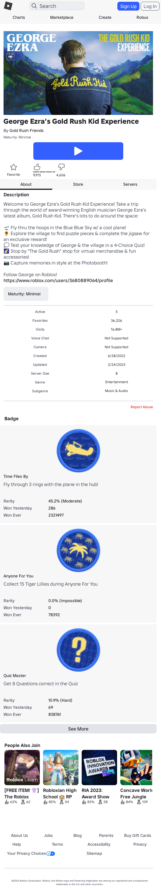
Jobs (48, 835)
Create (105, 17)
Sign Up (128, 6)
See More (78, 729)
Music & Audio (116, 390)
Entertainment (116, 382)
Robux (142, 17)
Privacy (140, 844)
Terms (57, 844)
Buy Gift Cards (137, 835)
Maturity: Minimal (17, 137)
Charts (19, 17)
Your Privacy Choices (31, 853)
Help (16, 844)
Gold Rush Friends (26, 130)
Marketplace (61, 17)
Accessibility (99, 844)
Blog (77, 835)
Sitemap (94, 853)
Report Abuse (142, 407)
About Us (19, 835)
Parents (106, 835)
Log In (150, 6)
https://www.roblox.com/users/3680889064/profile (58, 280)
